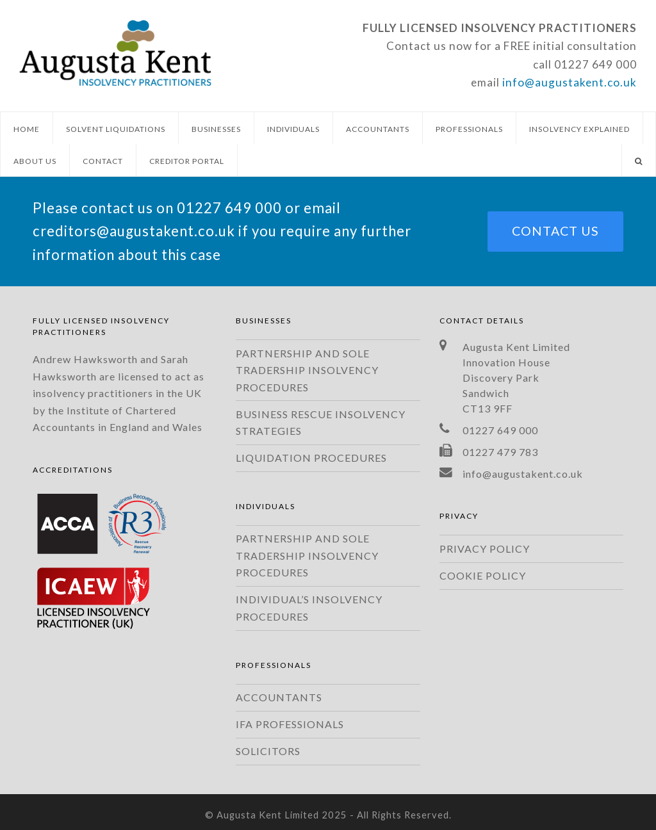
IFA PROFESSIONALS (290, 724)
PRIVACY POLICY (484, 548)
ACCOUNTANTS (279, 697)
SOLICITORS (268, 751)
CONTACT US (555, 231)
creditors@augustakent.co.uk (134, 231)
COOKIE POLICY (482, 575)
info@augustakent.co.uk (569, 82)
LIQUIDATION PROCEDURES (311, 458)
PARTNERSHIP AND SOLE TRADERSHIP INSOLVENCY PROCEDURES (307, 370)
